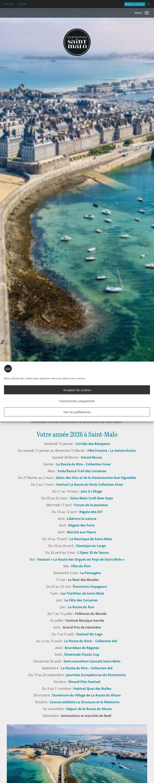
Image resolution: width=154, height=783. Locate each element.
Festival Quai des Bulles (92, 688)
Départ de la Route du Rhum (89, 709)
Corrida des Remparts (93, 444)
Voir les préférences (77, 412)
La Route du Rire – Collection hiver (83, 464)
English (22, 4)
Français (8, 4)
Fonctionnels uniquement (77, 401)
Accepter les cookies (77, 390)
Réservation (134, 4)
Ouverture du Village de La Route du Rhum (86, 695)
